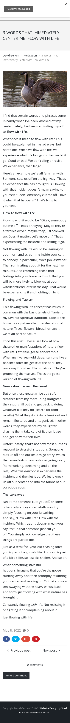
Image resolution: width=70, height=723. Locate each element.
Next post (50, 650)
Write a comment (16, 675)
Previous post (20, 650)
